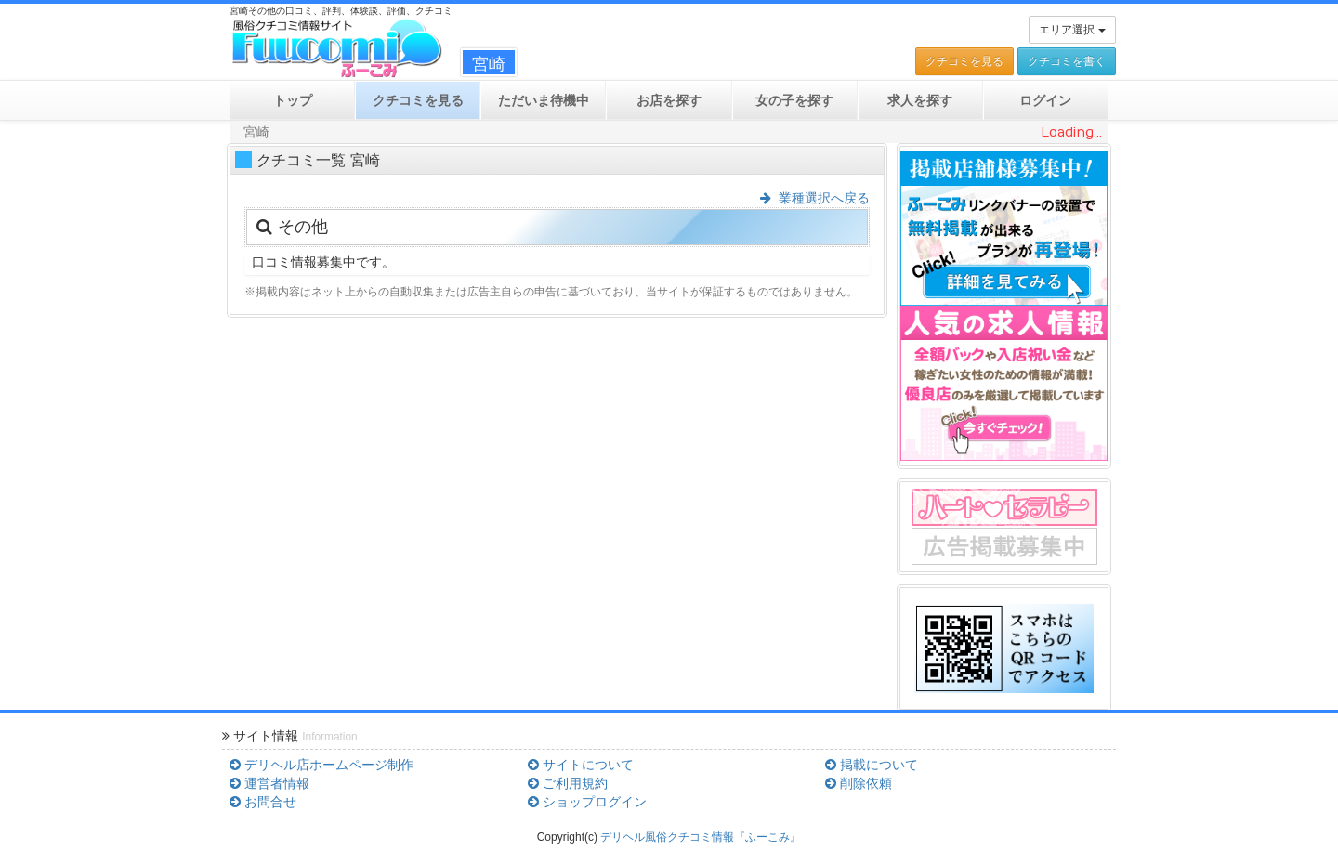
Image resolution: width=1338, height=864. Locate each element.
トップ (292, 100)
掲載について (871, 764)
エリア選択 (1072, 29)
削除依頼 (858, 783)
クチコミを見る (964, 61)
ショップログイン (587, 801)
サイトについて (581, 764)
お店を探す (669, 100)
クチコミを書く (1067, 61)
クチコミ (418, 100)
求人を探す (919, 100)
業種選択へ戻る (815, 197)
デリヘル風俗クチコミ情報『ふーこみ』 (700, 837)
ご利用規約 (568, 783)
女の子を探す (794, 100)
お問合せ (263, 801)
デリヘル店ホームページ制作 (321, 764)
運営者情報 (269, 783)
